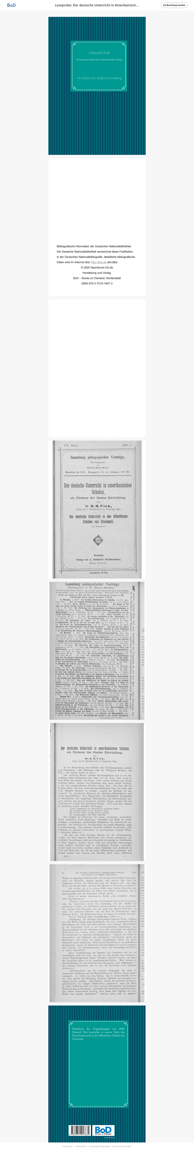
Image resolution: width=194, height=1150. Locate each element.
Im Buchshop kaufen (174, 5)
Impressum (68, 1146)
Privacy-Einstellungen (121, 1146)
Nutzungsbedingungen (99, 1146)
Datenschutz (80, 1146)
